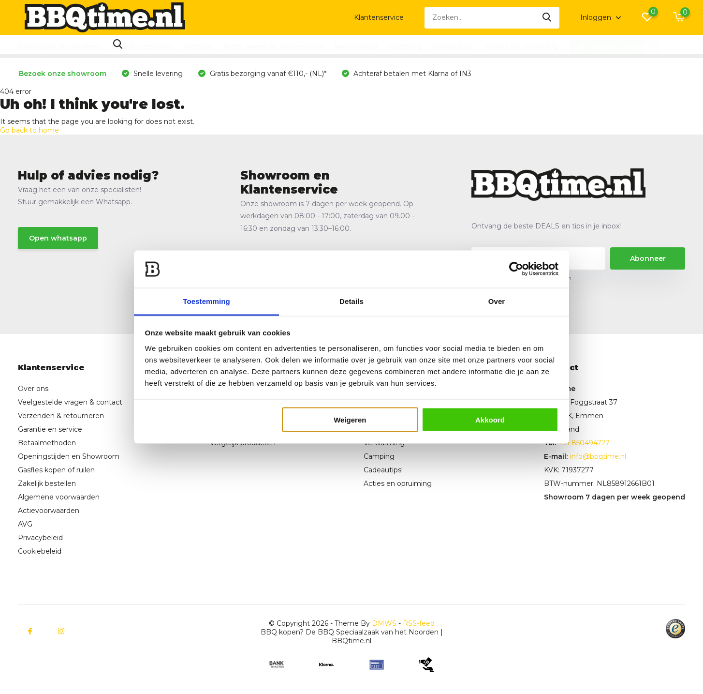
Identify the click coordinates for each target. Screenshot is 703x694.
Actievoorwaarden (48, 510)
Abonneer (648, 258)
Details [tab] (351, 301)
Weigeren (350, 420)
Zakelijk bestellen (47, 483)
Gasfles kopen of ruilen (56, 470)
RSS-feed (419, 623)
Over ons (33, 388)
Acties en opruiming (522, 46)
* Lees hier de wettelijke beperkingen (521, 278)
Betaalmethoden (47, 442)
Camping (405, 46)
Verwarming (356, 46)
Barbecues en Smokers (59, 46)
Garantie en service (50, 429)
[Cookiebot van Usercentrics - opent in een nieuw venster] (516, 269)
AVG (25, 524)
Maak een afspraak (623, 46)
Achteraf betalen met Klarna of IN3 (411, 73)
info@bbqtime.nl (598, 456)
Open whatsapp (58, 238)
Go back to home (29, 130)
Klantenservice (379, 17)
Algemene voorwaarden (59, 497)
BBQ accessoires (142, 46)
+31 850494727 (584, 442)
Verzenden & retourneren (61, 415)
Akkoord (490, 420)
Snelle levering (157, 73)
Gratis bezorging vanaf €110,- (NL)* (267, 73)
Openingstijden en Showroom (68, 456)
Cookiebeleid (39, 551)
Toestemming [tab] (206, 301)
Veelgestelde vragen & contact (70, 402)
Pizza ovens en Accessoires (273, 46)
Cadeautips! (453, 46)
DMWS (384, 623)
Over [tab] (496, 301)
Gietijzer (198, 46)
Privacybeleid (40, 537)
